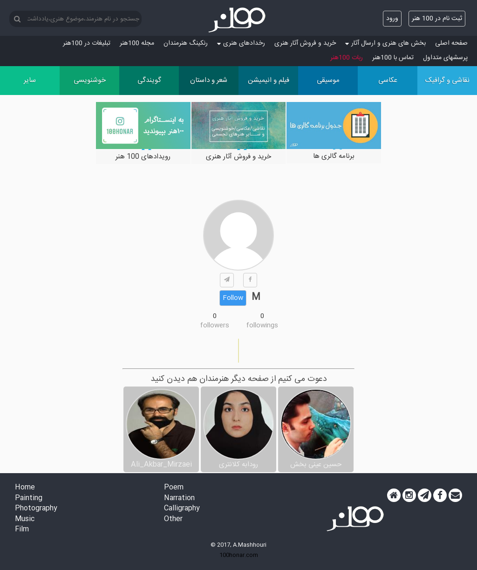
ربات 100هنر (346, 57)
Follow (233, 298)
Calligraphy (182, 508)
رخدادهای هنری (241, 43)
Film (22, 529)
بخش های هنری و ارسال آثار (385, 43)
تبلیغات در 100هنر (86, 43)
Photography (36, 508)
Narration (179, 498)
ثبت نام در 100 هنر (437, 18)
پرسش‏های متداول (445, 57)
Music (24, 519)
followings (262, 325)
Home (25, 487)
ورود (392, 18)
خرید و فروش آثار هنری (305, 43)
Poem (174, 487)
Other (173, 519)
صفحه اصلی (451, 43)
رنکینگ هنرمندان (186, 43)
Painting (28, 498)
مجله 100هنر (137, 43)
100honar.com (238, 555)
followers (214, 325)
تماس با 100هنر (393, 57)
